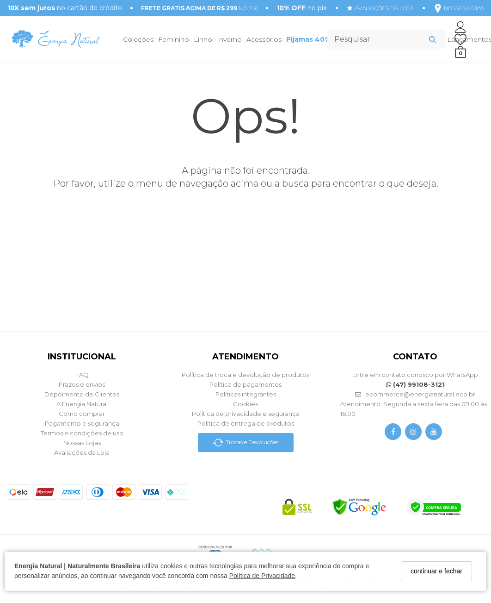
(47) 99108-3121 (415, 384)
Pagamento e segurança (82, 423)
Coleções (138, 39)
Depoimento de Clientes (81, 394)
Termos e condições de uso (82, 433)
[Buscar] (432, 39)
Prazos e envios (82, 384)
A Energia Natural (82, 404)
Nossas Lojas (82, 442)
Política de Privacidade (262, 575)
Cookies (245, 404)
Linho (203, 39)
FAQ (82, 374)
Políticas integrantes (245, 394)
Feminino (173, 39)
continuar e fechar (436, 571)
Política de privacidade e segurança (246, 413)
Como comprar (82, 413)
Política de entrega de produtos (245, 423)
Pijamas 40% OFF (316, 39)
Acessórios (264, 39)
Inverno (229, 39)
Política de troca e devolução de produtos (245, 374)
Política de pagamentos (245, 384)
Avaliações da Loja (82, 452)
